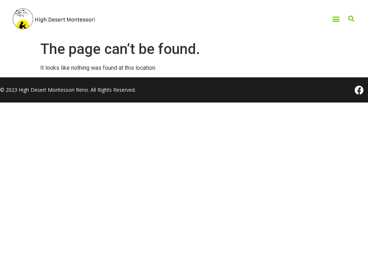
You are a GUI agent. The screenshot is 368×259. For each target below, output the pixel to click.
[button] (336, 19)
